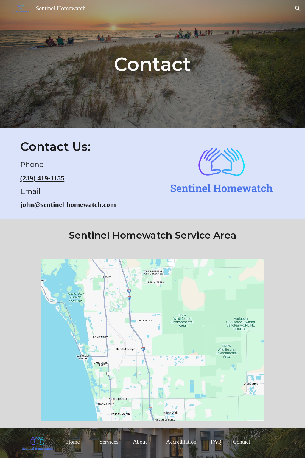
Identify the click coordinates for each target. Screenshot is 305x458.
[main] (152, 64)
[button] (298, 8)
